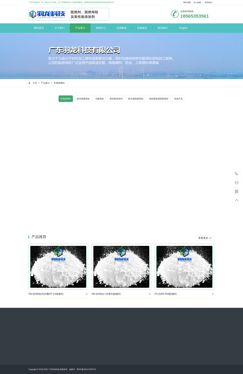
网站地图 (187, 2)
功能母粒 (99, 98)
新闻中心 (103, 28)
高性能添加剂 (116, 98)
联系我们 (208, 2)
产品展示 (80, 28)
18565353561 (237, 174)
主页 (35, 83)
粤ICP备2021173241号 (86, 369)
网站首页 (41, 28)
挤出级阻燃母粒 (135, 98)
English (183, 28)
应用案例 (124, 28)
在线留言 (144, 28)
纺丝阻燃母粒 (83, 98)
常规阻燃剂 (59, 83)
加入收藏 (197, 2)
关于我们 (62, 28)
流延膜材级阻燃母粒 (158, 98)
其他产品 (178, 98)
